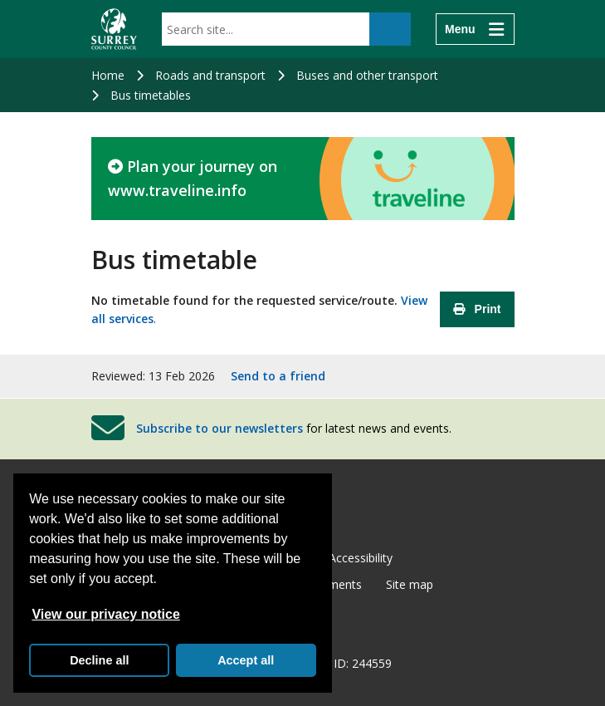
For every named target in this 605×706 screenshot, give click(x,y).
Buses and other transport (367, 75)
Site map (409, 584)
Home (107, 75)
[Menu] (475, 29)
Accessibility (361, 558)
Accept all (245, 660)
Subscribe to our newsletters (219, 428)
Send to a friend (278, 376)
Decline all (99, 660)
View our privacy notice (105, 614)
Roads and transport (210, 75)
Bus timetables (150, 95)
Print (477, 309)
